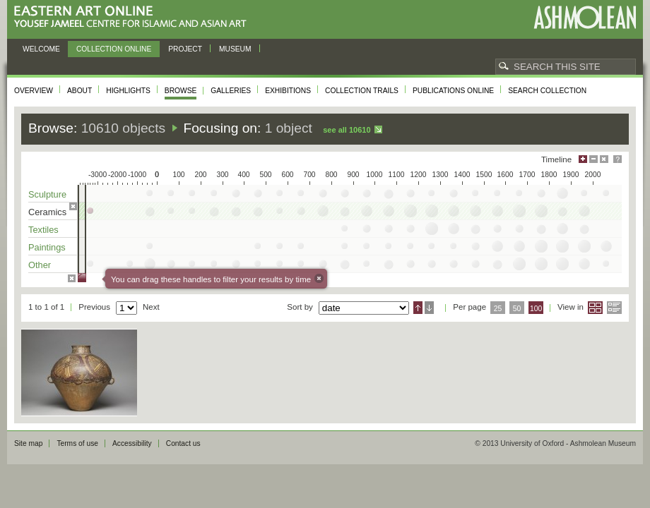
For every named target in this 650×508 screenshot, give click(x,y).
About (79, 91)
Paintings (47, 247)
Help (617, 159)
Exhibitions (288, 91)
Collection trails (361, 91)
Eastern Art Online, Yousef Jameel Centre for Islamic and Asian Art (134, 17)
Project (185, 49)
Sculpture (47, 194)
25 (498, 309)
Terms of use (77, 443)
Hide (604, 159)
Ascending (417, 307)
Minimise (593, 159)
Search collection (547, 91)
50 (517, 309)
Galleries (231, 91)
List (614, 307)
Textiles (43, 229)
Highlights (128, 91)
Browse (181, 91)
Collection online (113, 49)
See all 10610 (346, 130)
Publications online (453, 91)
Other (39, 265)
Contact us (183, 443)
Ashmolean (584, 17)
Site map (28, 443)
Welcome (41, 49)
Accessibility (132, 443)
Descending (429, 307)
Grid (595, 307)
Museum (235, 49)
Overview (33, 91)
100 (536, 309)
